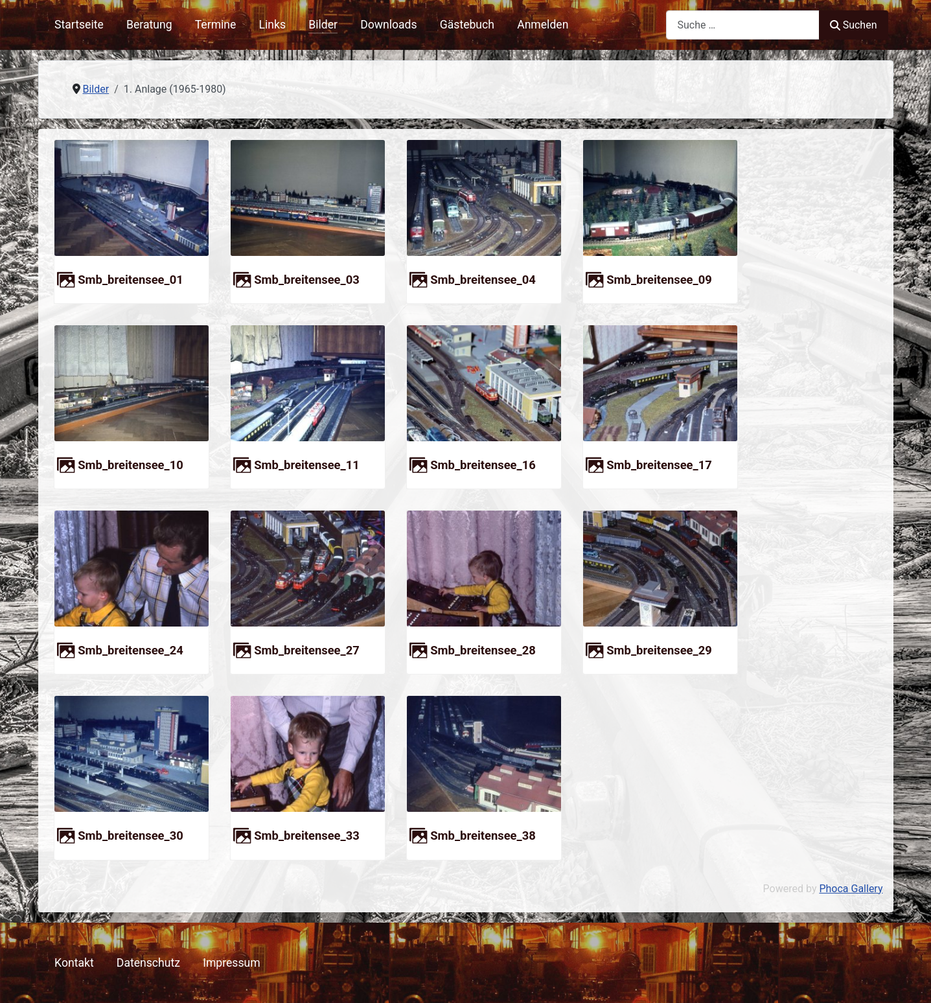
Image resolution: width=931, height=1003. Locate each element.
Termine (215, 24)
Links (272, 24)
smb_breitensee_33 (307, 835)
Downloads (388, 24)
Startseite (79, 24)
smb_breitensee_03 (307, 279)
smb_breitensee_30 (130, 835)
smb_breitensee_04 (483, 279)
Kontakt (74, 962)
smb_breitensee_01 (130, 279)
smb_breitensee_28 (483, 650)
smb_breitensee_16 (483, 465)
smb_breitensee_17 (659, 465)
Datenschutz (148, 962)
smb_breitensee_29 (659, 650)
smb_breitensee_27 (307, 650)
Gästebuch (467, 24)
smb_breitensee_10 (130, 465)
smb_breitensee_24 (130, 650)
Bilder (323, 24)
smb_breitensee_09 (659, 279)
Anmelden (542, 24)
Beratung (149, 24)
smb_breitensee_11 (307, 465)
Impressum (231, 962)
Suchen (853, 25)
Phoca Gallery (850, 888)
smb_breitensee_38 (483, 835)
